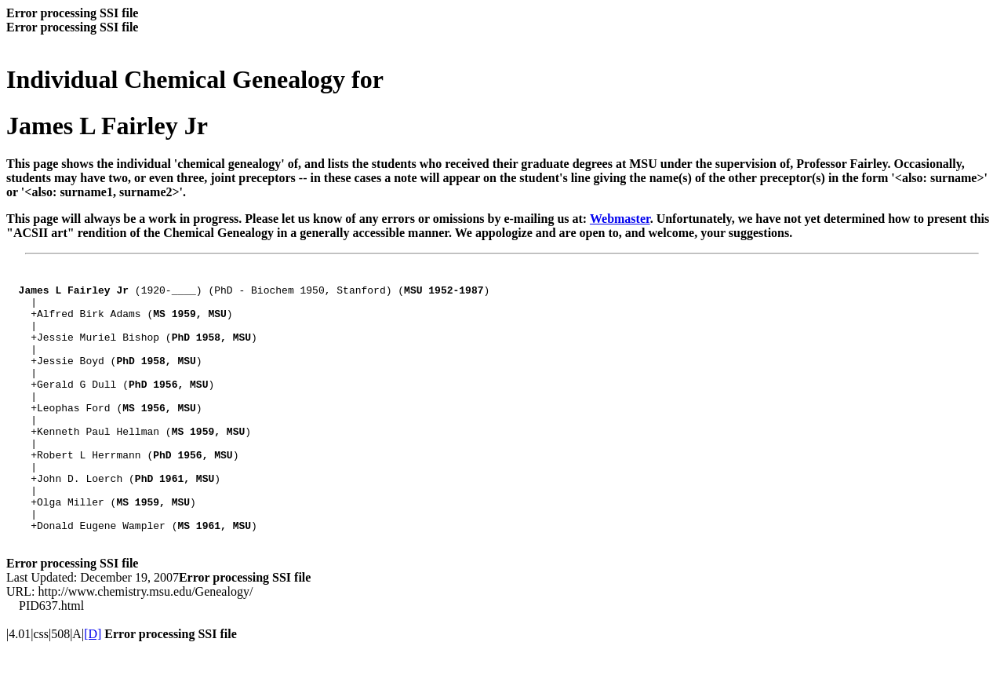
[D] (92, 683)
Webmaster (620, 218)
